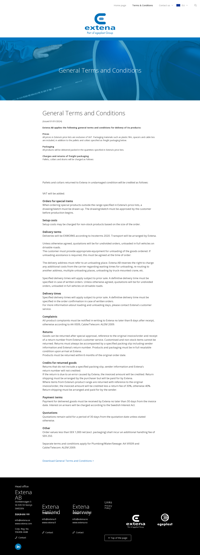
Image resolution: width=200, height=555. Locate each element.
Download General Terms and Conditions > (68, 460)
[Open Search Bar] (195, 5)
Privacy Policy (108, 506)
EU (186, 5)
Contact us (167, 5)
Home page (120, 5)
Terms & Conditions (142, 5)
